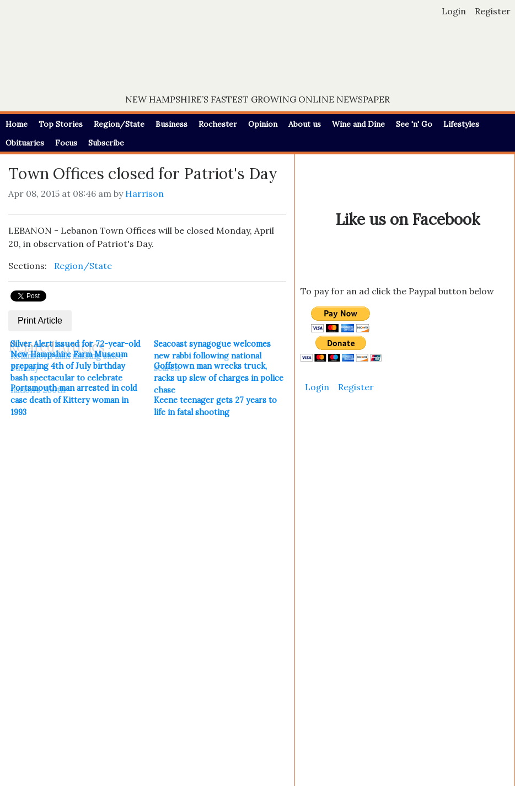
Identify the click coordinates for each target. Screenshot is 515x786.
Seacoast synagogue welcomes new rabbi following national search (212, 356)
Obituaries (25, 143)
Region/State (119, 124)
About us (304, 124)
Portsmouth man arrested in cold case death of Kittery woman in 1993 (73, 400)
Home (17, 124)
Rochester (218, 124)
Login (454, 11)
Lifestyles (461, 124)
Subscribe (106, 143)
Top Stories (61, 124)
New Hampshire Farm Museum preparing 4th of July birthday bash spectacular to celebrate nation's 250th (68, 372)
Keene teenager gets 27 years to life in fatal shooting (215, 406)
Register (493, 11)
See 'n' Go (414, 124)
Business (171, 124)
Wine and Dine (358, 124)
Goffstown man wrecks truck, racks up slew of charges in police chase (218, 378)
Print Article (40, 320)
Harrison (144, 193)
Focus (66, 143)
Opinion (262, 124)
